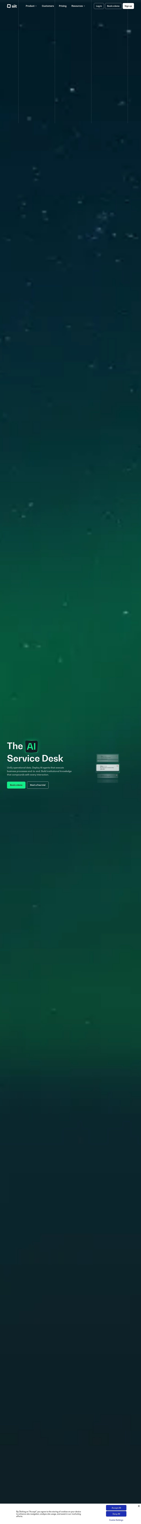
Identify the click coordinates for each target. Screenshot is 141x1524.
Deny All (116, 1514)
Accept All (116, 1508)
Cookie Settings (116, 1520)
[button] (31, 6)
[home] (12, 6)
